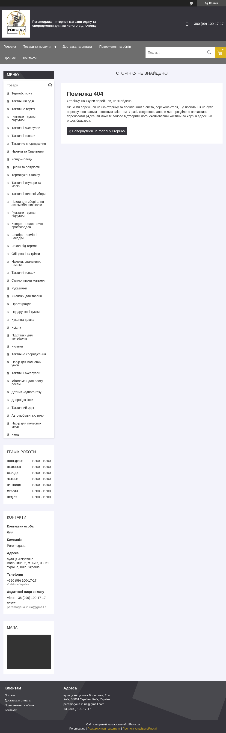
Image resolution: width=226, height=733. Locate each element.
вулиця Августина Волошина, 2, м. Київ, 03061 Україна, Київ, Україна (87, 697)
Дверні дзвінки (22, 400)
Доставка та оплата (77, 46)
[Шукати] (209, 52)
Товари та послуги (37, 46)
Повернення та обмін (115, 46)
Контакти (29, 58)
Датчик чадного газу (26, 392)
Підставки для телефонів (22, 336)
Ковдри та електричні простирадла (28, 225)
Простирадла (22, 304)
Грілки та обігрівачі (26, 167)
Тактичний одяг (23, 101)
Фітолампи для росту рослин (27, 382)
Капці (16, 434)
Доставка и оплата (17, 700)
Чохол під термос (24, 246)
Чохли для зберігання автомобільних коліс (28, 203)
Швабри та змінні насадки (24, 236)
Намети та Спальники (28, 151)
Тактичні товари (23, 136)
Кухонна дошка (23, 319)
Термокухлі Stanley (26, 175)
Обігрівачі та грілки (26, 254)
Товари (12, 85)
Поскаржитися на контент (103, 728)
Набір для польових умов (26, 363)
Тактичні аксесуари (26, 128)
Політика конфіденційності (140, 728)
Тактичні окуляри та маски (26, 184)
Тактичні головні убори (28, 194)
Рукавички (19, 288)
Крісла (16, 327)
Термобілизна (22, 93)
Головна (10, 46)
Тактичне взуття (24, 109)
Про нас (10, 58)
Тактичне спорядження (29, 143)
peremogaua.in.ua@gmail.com (83, 704)
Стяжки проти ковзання (29, 280)
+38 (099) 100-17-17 (77, 709)
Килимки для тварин (27, 296)
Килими (17, 346)
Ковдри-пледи (22, 159)
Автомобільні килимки (28, 415)
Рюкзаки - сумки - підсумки (25, 118)
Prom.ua (134, 724)
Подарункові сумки (26, 312)
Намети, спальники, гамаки (26, 263)
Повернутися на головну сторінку (98, 131)
